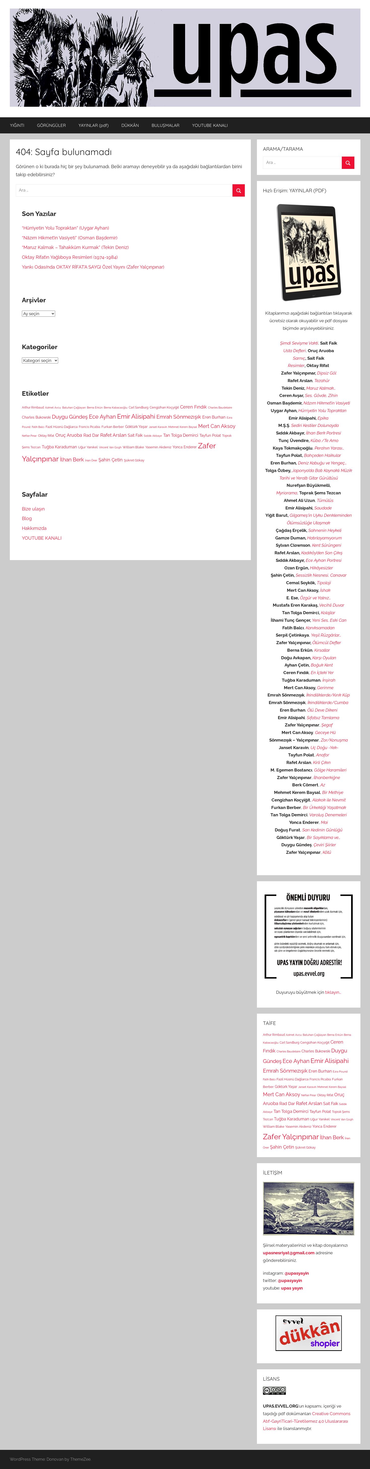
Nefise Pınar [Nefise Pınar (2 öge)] (29, 435)
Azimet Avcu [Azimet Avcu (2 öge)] (53, 407)
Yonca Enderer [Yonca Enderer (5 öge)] (185, 447)
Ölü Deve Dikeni (322, 710)
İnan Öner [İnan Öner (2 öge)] (91, 460)
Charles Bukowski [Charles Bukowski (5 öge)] (36, 417)
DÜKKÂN (130, 125)
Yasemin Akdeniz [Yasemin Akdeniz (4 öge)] (158, 447)
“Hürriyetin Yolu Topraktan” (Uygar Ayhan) (65, 228)
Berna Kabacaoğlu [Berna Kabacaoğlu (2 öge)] (115, 407)
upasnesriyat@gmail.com (289, 1252)
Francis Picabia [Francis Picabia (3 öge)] (89, 427)
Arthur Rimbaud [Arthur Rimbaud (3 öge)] (33, 407)
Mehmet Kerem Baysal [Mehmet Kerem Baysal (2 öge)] (182, 426)
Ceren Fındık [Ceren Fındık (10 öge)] (193, 407)
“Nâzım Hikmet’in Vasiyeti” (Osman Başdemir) (69, 237)
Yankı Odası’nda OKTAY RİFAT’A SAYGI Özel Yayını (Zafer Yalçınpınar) (93, 267)
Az (322, 784)
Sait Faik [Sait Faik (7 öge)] (135, 435)
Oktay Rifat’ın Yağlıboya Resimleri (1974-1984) (70, 257)
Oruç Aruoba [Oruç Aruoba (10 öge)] (68, 435)
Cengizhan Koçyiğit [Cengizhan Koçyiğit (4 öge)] (164, 407)
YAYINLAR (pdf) (94, 125)
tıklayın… (333, 992)
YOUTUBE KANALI (210, 125)
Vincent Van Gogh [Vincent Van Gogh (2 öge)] (110, 447)
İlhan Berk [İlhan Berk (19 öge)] (72, 459)
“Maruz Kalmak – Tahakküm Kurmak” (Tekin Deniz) (75, 247)
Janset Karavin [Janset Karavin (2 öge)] (158, 426)
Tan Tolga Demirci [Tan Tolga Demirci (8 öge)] (180, 435)
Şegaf (326, 724)
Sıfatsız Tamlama (323, 717)
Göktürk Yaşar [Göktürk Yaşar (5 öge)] (136, 426)
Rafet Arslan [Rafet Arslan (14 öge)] (113, 435)
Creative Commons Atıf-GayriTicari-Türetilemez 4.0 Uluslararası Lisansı (306, 1421)
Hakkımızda (34, 528)
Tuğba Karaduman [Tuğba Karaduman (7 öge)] (59, 447)
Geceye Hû (325, 732)
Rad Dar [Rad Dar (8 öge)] (91, 435)
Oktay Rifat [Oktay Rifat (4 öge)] (46, 435)
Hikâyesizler (321, 567)
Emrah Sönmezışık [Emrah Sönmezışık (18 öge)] (178, 417)
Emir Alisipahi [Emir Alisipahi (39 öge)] (136, 416)
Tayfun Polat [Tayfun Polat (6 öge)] (210, 435)
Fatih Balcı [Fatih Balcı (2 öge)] (38, 426)
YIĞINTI (17, 125)
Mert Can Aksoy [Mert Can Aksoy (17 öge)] (217, 426)
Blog (27, 518)
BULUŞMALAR (165, 125)
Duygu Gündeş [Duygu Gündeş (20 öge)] (70, 417)
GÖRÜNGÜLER (51, 125)
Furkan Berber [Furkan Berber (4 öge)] (113, 427)
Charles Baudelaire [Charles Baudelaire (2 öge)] (220, 407)
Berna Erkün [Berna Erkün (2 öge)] (95, 407)
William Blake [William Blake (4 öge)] (133, 447)
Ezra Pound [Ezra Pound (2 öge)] (340, 1071)
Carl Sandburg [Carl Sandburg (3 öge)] (138, 407)
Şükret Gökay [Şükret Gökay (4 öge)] (134, 460)
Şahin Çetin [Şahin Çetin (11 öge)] (110, 459)
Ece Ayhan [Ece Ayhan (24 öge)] (102, 416)
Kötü (327, 852)
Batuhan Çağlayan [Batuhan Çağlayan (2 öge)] (74, 407)
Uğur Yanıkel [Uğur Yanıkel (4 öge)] (88, 447)
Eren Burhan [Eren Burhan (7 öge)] (213, 417)
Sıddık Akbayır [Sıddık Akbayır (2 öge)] (153, 435)
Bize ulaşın (33, 508)
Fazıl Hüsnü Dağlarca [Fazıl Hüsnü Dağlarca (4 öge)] (62, 427)
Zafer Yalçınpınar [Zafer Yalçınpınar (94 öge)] (291, 1136)
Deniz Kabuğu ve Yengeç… (322, 462)
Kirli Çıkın (322, 762)
